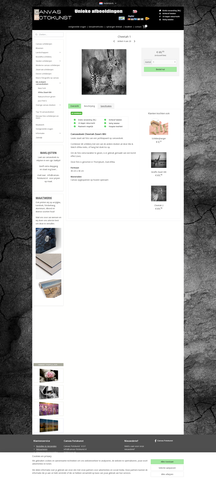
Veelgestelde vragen (44, 129)
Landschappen (48, 52)
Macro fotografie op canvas (47, 78)
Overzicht (74, 106)
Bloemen (39, 48)
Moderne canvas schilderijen (48, 65)
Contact (39, 461)
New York (42, 88)
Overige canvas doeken (48, 105)
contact (138, 26)
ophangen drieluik (114, 26)
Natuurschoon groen (46, 96)
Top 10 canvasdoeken (45, 112)
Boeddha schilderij (43, 56)
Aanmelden (132, 455)
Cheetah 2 (158, 205)
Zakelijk (39, 137)
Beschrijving (89, 106)
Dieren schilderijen (44, 73)
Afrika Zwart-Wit (44, 92)
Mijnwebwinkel (139, 473)
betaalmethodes (96, 26)
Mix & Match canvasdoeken (48, 83)
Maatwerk (40, 124)
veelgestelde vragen (77, 26)
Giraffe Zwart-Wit (158, 172)
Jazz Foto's (42, 100)
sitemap (99, 473)
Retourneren (41, 449)
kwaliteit (128, 26)
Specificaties (106, 106)
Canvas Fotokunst (164, 441)
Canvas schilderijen (44, 44)
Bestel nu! (160, 69)
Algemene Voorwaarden (47, 452)
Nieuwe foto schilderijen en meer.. (47, 117)
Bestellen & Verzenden (46, 446)
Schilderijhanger (159, 138)
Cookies (39, 458)
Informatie (48, 133)
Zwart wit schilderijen (44, 69)
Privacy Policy (42, 455)
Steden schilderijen (48, 61)
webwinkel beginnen (115, 473)
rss (105, 473)
